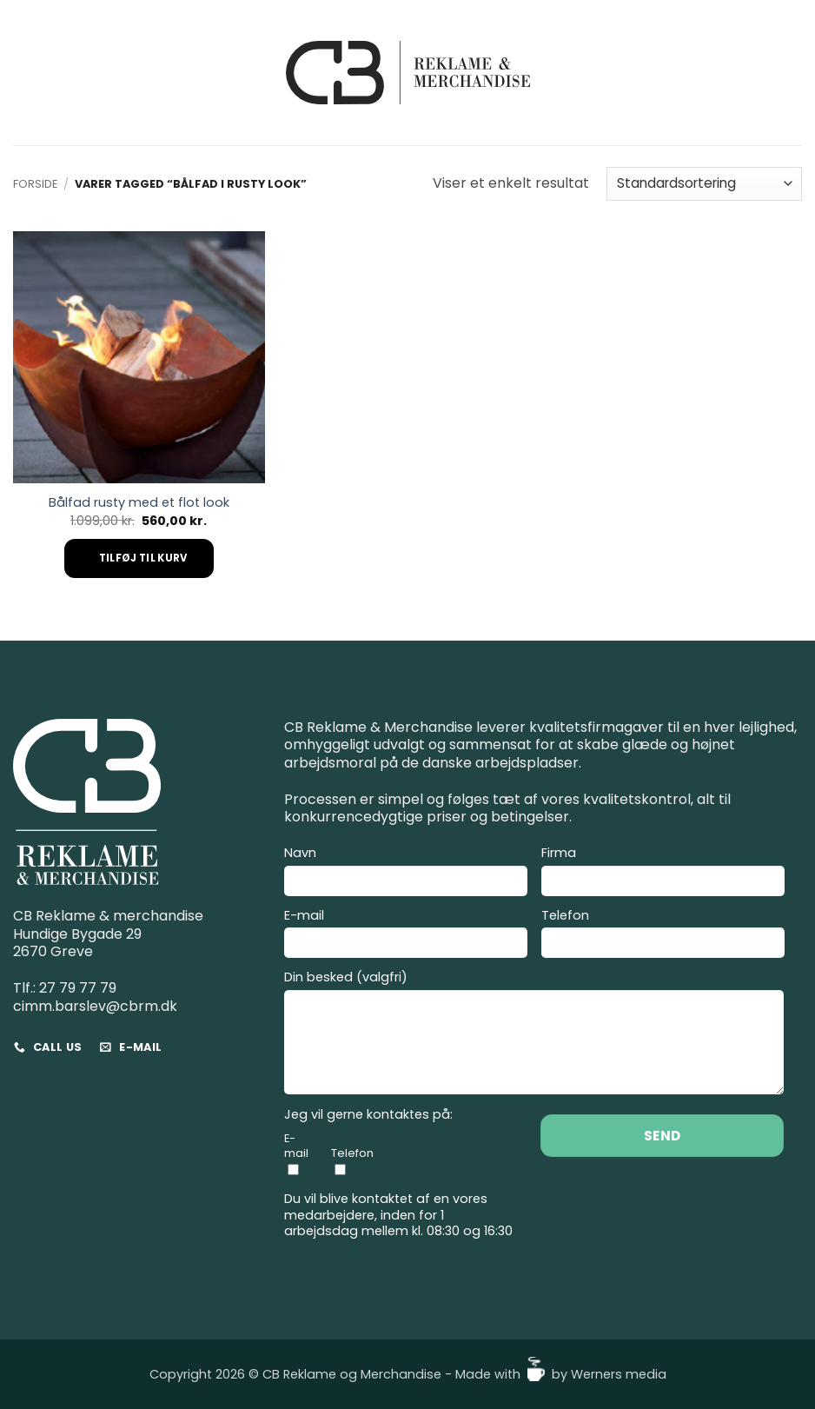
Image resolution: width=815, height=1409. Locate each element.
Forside (35, 183)
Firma (663, 873)
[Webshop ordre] (704, 184)
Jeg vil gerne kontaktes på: (368, 1115)
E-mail (405, 936)
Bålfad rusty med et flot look (139, 503)
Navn (405, 873)
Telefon (663, 936)
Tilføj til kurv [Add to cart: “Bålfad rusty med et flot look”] (143, 558)
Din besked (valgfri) (534, 1034)
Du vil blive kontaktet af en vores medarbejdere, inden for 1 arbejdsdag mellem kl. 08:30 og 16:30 (398, 1215)
